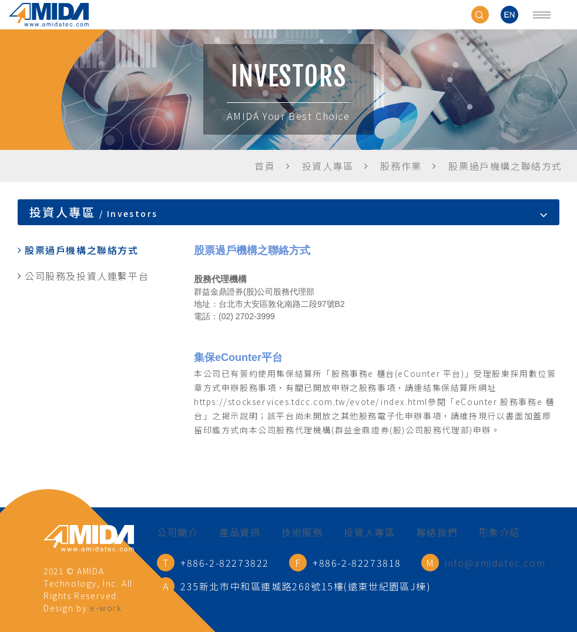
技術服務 (302, 532)
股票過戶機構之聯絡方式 (82, 250)
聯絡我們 (437, 532)
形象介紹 (499, 532)
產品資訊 (239, 532)
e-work (106, 608)
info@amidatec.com (495, 563)
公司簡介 (177, 532)
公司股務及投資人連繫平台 (87, 276)
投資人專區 (369, 532)
